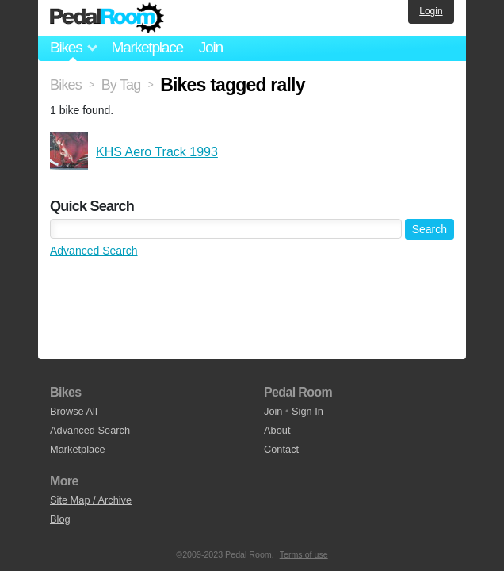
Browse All (73, 411)
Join (211, 47)
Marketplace (146, 47)
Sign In (307, 411)
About (277, 430)
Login (430, 11)
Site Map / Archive (91, 500)
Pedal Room (107, 18)
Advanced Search (94, 250)
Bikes (66, 85)
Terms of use (304, 554)
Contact (281, 449)
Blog (60, 519)
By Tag (121, 85)
